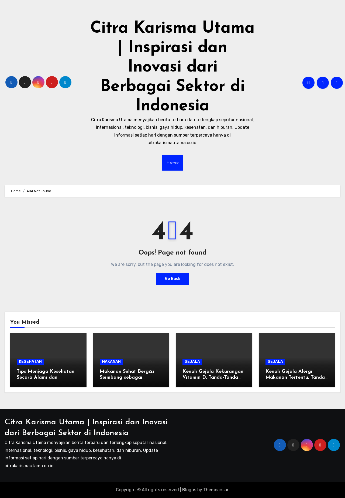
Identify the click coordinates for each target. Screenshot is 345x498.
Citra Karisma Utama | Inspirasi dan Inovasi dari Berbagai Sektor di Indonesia (172, 67)
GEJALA (192, 361)
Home (172, 163)
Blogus (189, 489)
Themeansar (215, 489)
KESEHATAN (30, 361)
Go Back (172, 278)
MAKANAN (111, 361)
